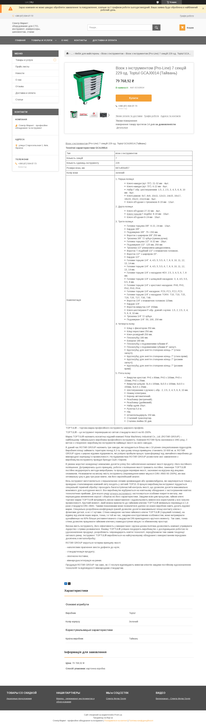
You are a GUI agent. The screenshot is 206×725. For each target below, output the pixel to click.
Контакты (80, 40)
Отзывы (19, 86)
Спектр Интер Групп (116, 698)
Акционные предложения (19, 698)
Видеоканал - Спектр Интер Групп (173, 698)
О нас (64, 40)
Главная (20, 40)
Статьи (19, 99)
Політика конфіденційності (141, 721)
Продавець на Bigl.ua (103, 718)
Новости (19, 73)
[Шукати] (156, 27)
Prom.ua (118, 715)
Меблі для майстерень (87, 53)
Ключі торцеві (134, 214)
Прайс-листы (22, 66)
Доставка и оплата (105, 40)
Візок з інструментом (112, 53)
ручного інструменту (121, 493)
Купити (133, 98)
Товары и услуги (41, 40)
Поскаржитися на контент (115, 721)
